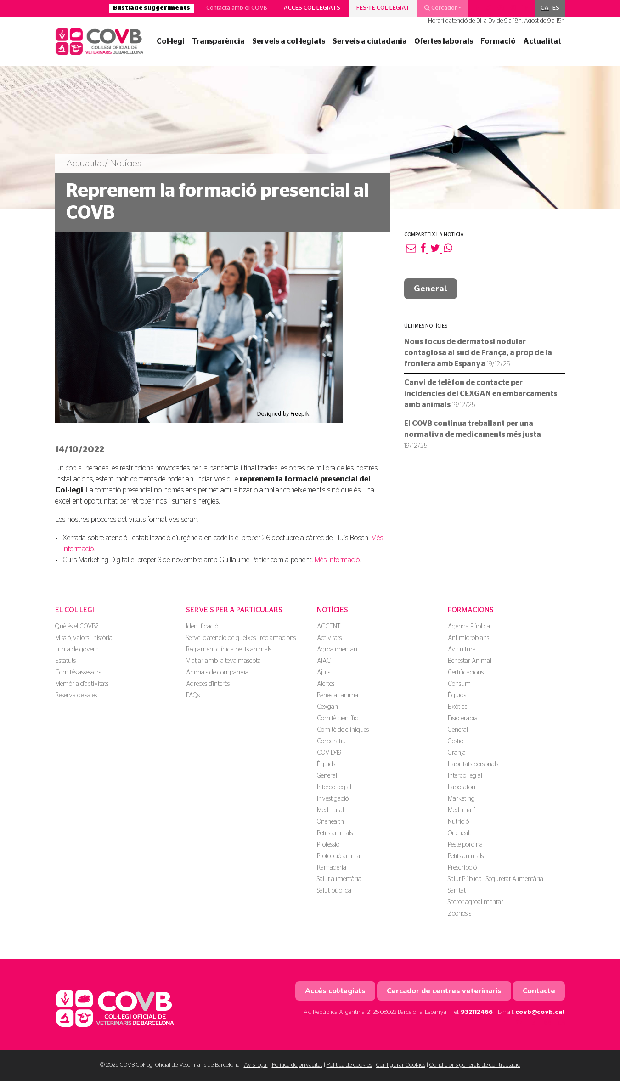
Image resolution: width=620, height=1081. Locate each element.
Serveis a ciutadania (370, 41)
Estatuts (65, 661)
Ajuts (323, 672)
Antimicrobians (468, 638)
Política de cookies (349, 1065)
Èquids (326, 764)
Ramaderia (331, 868)
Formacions (471, 610)
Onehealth (330, 822)
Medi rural (330, 810)
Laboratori (461, 787)
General (430, 288)
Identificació (202, 626)
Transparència (218, 41)
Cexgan (327, 707)
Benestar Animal (469, 661)
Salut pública (334, 891)
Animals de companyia (217, 672)
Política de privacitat (297, 1065)
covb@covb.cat (540, 1012)
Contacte (539, 991)
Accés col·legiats (311, 8)
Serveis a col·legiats (288, 41)
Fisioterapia (463, 718)
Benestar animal (338, 695)
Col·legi (171, 41)
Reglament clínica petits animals (228, 649)
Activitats (329, 638)
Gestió (455, 741)
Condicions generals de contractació (474, 1065)
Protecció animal (339, 856)
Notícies (332, 610)
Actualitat (542, 41)
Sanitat (457, 891)
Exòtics (457, 707)
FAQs (193, 695)
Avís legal (256, 1065)
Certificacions (466, 672)
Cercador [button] (440, 8)
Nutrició (458, 822)
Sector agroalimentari (476, 902)
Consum (459, 684)
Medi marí (461, 810)
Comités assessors (78, 672)
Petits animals (335, 833)
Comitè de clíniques (343, 730)
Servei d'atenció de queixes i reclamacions (241, 638)
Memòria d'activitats (81, 684)
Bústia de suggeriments (151, 8)
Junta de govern (77, 649)
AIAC (324, 661)
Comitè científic (337, 718)
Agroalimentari (337, 649)
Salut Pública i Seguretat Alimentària (495, 879)
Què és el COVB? (76, 626)
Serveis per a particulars (234, 610)
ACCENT (328, 626)
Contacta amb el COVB (236, 8)
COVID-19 (329, 753)
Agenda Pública (469, 626)
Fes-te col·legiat (383, 8)
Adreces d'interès (208, 684)
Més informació (337, 560)
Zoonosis (459, 914)
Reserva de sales (76, 695)
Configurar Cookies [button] (400, 1065)
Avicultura (462, 649)
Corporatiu (331, 741)
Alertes (325, 684)
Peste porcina (465, 845)
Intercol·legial (334, 787)
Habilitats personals (473, 764)
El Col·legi (74, 610)
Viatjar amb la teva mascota (223, 661)
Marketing (461, 799)
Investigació (333, 799)
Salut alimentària (339, 879)
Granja (457, 753)
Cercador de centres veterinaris (444, 991)
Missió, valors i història (84, 638)
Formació (498, 41)
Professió (328, 845)
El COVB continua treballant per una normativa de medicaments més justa (472, 434)
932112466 (477, 1012)
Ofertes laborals (443, 41)
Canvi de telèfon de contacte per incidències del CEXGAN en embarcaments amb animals (480, 393)
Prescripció (462, 868)
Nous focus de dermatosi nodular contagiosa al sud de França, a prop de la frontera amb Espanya (478, 353)
